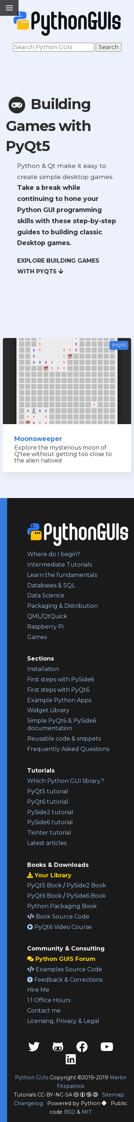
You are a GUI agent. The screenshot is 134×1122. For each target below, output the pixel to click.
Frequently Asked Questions (68, 749)
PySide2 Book (86, 885)
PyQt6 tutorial (47, 801)
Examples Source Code (64, 969)
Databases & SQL (51, 585)
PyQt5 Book (44, 885)
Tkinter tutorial (49, 832)
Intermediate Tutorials (59, 564)
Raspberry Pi (45, 626)
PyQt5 (118, 345)
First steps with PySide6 (60, 679)
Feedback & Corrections (65, 979)
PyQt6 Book (44, 895)
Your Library (49, 875)
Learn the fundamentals (62, 575)
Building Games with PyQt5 (48, 125)
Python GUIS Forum (61, 959)
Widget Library (48, 710)
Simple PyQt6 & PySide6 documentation (61, 724)
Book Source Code (58, 916)
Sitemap (113, 1095)
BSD (69, 1112)
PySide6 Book (86, 895)
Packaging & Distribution (62, 605)
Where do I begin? (53, 554)
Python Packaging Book (62, 906)
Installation (43, 669)
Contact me (44, 1010)
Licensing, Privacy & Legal (63, 1021)
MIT (87, 1112)
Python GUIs (31, 1077)
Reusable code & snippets (64, 738)
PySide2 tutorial (50, 812)
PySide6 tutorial (50, 822)
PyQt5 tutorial (47, 791)
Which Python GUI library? (65, 781)
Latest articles (46, 843)
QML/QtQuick (47, 616)
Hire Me (38, 989)
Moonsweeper (38, 438)
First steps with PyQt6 (58, 689)
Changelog (28, 1103)
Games (37, 637)
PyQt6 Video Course (59, 927)
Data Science (45, 595)
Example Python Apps (59, 700)
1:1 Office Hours (48, 1000)
